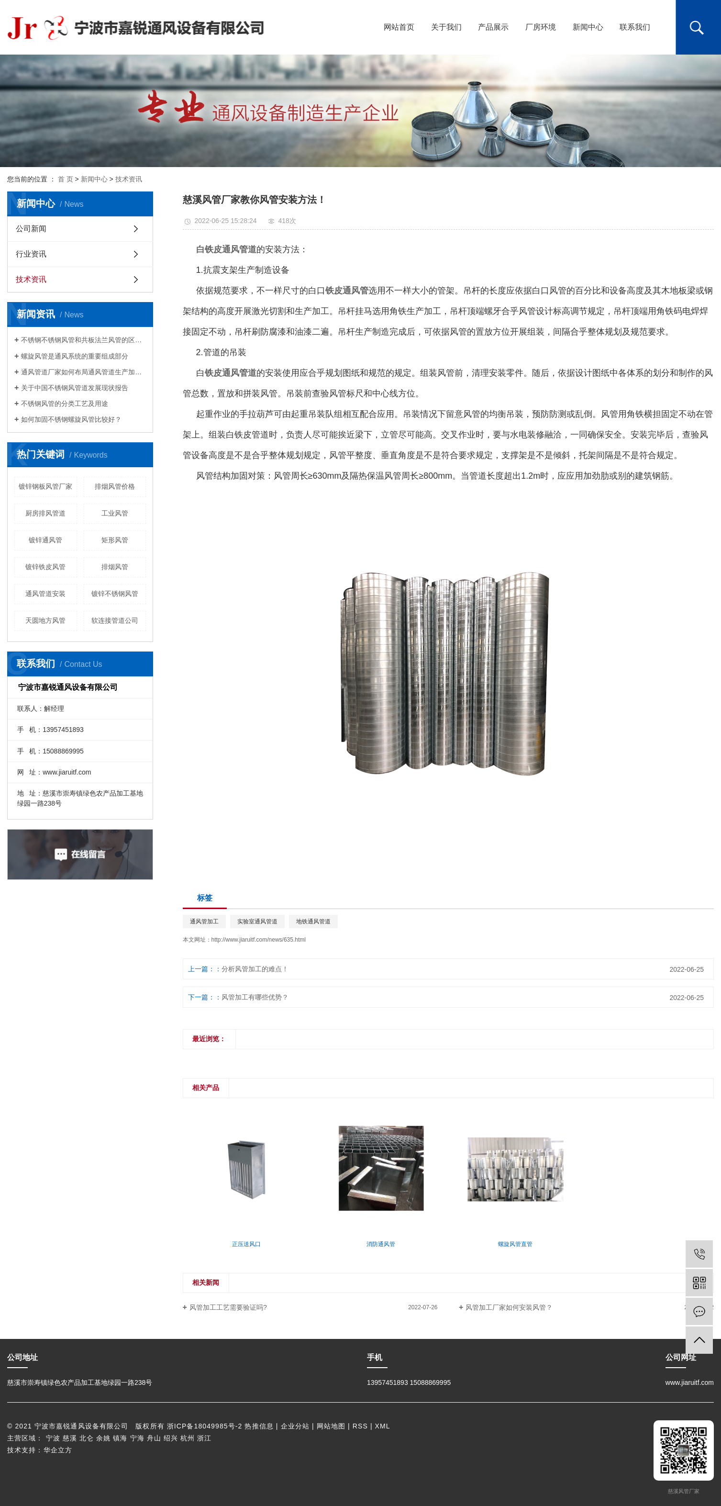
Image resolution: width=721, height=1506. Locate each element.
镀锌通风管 (45, 540)
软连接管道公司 (114, 620)
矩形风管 (114, 540)
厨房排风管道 (45, 513)
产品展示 (493, 27)
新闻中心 (588, 27)
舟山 (154, 1438)
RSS (360, 1426)
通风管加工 (204, 921)
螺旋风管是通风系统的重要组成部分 (74, 356)
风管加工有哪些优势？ (255, 997)
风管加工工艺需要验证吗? (228, 1307)
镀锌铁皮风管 (45, 567)
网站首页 (399, 27)
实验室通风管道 (257, 921)
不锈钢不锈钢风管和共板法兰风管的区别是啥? (83, 340)
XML (382, 1426)
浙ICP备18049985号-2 (205, 1426)
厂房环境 (540, 27)
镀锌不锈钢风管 (114, 593)
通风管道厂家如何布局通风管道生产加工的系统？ (83, 372)
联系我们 (635, 27)
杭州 (187, 1438)
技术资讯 (128, 179)
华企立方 (58, 1450)
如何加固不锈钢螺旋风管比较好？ (71, 419)
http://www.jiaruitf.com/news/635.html (258, 939)
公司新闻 (31, 229)
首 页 (65, 179)
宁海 (137, 1438)
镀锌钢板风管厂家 (45, 486)
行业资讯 (31, 254)
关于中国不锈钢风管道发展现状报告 (74, 388)
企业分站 (295, 1426)
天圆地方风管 (45, 620)
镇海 (120, 1438)
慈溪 (70, 1438)
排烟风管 (114, 567)
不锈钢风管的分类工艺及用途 (64, 403)
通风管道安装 (45, 593)
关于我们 (446, 27)
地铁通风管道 (313, 921)
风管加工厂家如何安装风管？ (509, 1307)
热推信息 (258, 1426)
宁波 (53, 1438)
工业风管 (114, 513)
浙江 (204, 1438)
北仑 (86, 1438)
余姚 (103, 1438)
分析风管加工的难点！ (255, 969)
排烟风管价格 (115, 486)
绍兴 (171, 1438)
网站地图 (331, 1426)
